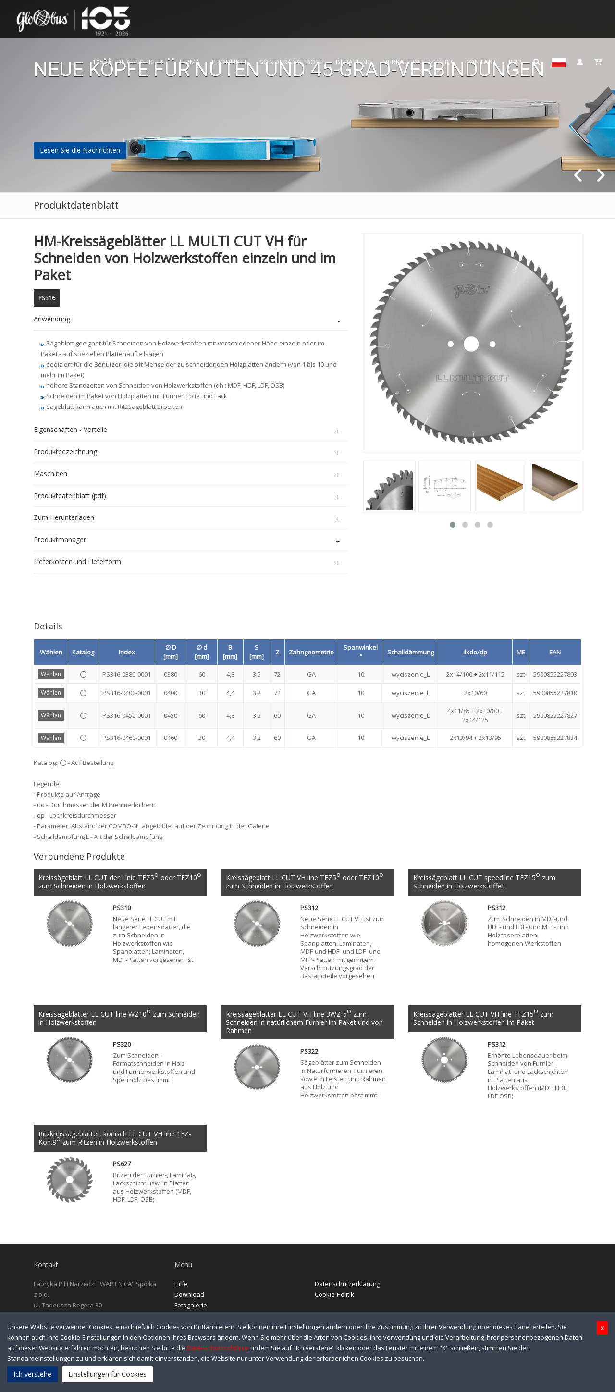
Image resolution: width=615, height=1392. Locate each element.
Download (189, 1297)
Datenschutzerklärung (347, 1286)
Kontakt (481, 61)
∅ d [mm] (202, 652)
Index (127, 652)
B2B (515, 61)
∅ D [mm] (170, 652)
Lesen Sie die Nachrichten (80, 150)
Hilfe (181, 1286)
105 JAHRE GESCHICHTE (130, 61)
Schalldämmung (410, 652)
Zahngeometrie (311, 652)
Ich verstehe (32, 1374)
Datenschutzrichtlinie (217, 1347)
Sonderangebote (291, 61)
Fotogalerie (190, 1307)
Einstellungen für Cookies (107, 1374)
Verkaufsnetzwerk (418, 61)
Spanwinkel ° (361, 652)
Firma (189, 61)
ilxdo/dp (475, 652)
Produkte (229, 61)
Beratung (353, 61)
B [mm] (230, 652)
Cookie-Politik (334, 1297)
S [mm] (256, 652)
